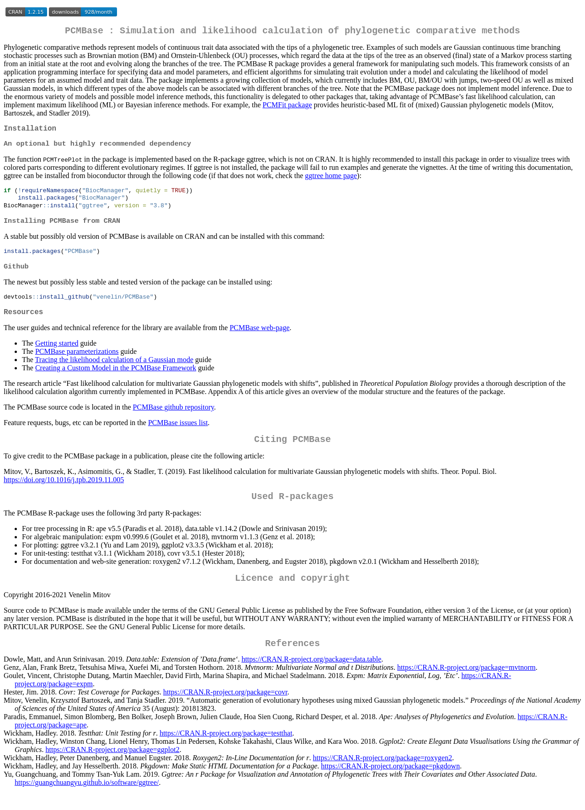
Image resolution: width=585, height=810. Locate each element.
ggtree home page (331, 180)
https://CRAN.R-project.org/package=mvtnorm (466, 687)
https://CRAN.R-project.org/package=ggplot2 (113, 769)
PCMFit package (287, 106)
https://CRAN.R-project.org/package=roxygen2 (382, 777)
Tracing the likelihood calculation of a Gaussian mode (114, 372)
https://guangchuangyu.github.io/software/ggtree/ (87, 802)
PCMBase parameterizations (77, 364)
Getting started (57, 355)
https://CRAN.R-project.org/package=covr (225, 711)
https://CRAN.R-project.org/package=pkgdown (390, 785)
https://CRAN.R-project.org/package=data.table (311, 679)
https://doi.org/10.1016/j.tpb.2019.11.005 (64, 494)
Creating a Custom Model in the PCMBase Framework (115, 380)
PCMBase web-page (259, 340)
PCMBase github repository (173, 419)
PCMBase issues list (178, 435)
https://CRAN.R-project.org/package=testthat (226, 753)
